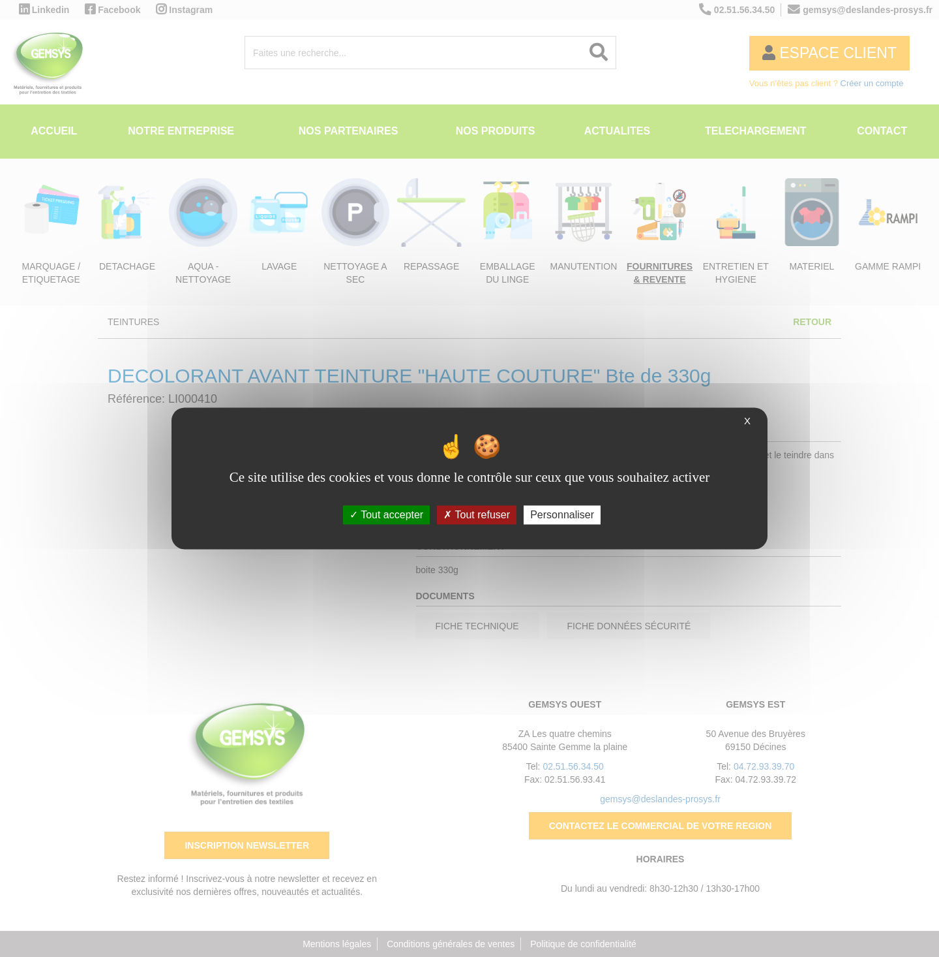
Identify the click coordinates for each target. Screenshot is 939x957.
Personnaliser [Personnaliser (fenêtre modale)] (562, 514)
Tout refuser (476, 514)
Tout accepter (386, 514)
